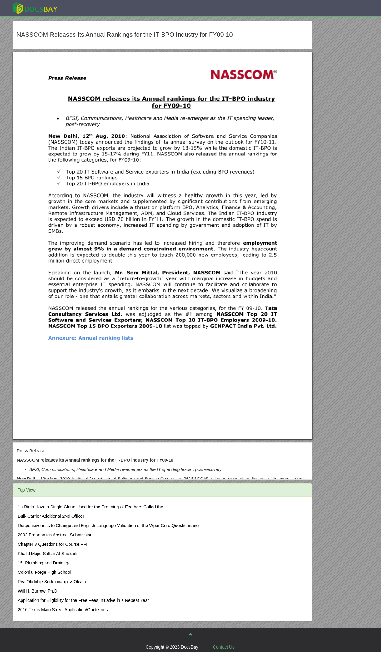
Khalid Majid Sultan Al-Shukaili (47, 553)
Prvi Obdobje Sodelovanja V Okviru (52, 581)
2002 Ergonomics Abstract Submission (55, 534)
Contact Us (223, 647)
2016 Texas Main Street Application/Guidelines (63, 609)
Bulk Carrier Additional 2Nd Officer (51, 516)
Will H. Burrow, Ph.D (37, 590)
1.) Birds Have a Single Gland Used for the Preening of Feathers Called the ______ (98, 506)
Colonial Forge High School (44, 572)
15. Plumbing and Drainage (44, 562)
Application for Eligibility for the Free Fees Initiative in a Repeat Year (83, 600)
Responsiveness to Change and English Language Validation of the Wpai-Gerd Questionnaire (108, 525)
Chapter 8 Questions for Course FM (52, 544)
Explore (82, 7)
